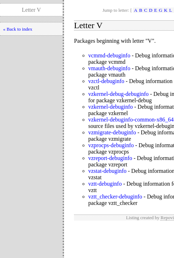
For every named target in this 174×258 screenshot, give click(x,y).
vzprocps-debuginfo (111, 145)
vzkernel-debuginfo (110, 107)
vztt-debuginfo (105, 184)
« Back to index (17, 29)
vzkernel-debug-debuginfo (118, 94)
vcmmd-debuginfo (109, 55)
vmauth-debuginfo (109, 68)
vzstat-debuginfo (107, 171)
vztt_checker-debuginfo (115, 197)
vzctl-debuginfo (106, 81)
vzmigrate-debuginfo (112, 132)
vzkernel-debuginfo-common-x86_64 (131, 120)
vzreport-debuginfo (110, 158)
